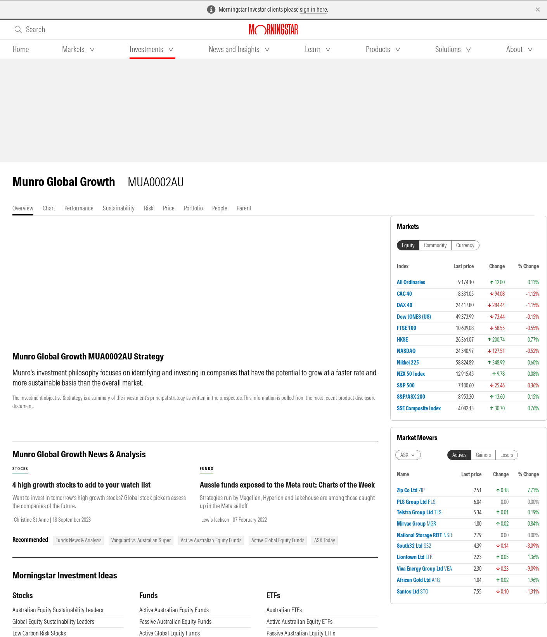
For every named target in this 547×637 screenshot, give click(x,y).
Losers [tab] (506, 454)
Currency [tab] (465, 245)
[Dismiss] (538, 9)
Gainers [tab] (483, 454)
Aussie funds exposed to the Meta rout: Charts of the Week (287, 484)
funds (206, 468)
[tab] (20, 49)
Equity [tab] (408, 245)
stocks (20, 468)
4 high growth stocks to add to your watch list (81, 484)
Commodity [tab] (435, 245)
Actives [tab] (459, 454)
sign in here (313, 9)
